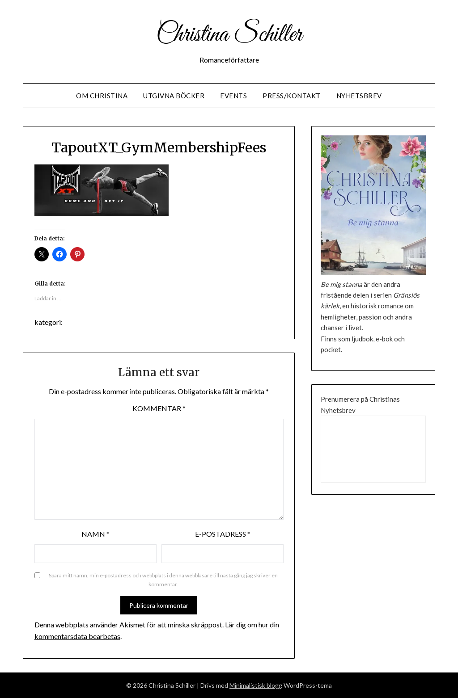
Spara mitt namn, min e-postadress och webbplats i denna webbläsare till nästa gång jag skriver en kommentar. (163, 580)
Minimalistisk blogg (255, 685)
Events (233, 96)
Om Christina (101, 96)
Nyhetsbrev (359, 96)
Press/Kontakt (292, 96)
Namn (95, 534)
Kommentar (159, 408)
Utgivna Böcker (173, 96)
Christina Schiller (229, 35)
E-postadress (222, 534)
